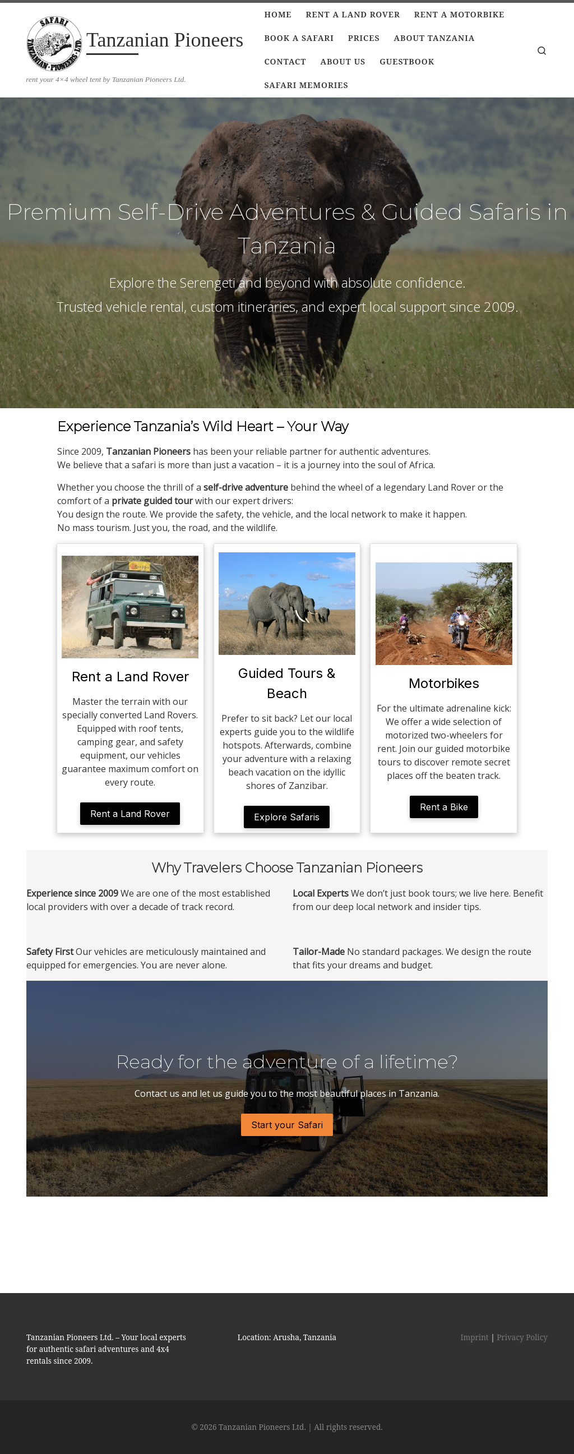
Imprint (474, 1303)
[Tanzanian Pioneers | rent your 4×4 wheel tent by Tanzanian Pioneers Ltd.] (54, 41)
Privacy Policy (522, 1303)
